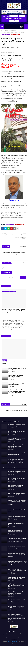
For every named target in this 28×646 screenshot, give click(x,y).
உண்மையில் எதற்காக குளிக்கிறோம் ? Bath (16, 510)
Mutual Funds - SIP (6, 34)
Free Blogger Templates (14, 643)
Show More (24, 404)
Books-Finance (9, 18)
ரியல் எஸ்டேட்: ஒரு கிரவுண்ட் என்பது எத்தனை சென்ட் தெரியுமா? (14, 362)
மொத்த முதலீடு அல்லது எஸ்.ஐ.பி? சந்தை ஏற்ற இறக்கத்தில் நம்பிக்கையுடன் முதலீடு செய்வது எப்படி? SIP (17, 563)
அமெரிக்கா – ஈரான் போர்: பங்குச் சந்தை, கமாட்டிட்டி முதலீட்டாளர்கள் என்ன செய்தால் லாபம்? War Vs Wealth (17, 540)
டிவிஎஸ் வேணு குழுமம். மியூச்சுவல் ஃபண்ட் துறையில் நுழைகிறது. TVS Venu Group (17, 608)
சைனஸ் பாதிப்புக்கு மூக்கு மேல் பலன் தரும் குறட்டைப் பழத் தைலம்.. (16, 438)
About (12, 638)
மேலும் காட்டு (23, 246)
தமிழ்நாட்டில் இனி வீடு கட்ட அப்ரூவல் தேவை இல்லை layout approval (17, 369)
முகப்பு (3, 30)
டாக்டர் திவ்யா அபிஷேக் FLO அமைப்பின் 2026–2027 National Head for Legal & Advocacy (17, 571)
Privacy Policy (14, 639)
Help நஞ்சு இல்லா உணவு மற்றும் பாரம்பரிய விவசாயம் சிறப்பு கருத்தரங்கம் (15, 377)
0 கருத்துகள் (23, 263)
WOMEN (16, 18)
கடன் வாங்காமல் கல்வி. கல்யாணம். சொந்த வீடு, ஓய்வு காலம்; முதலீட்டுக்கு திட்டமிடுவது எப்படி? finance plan (16, 461)
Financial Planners (14, 20)
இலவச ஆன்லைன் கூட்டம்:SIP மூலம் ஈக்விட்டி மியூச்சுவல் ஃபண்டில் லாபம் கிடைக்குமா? (16, 555)
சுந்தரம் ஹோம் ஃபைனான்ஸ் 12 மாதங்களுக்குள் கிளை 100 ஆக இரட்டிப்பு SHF (15, 532)
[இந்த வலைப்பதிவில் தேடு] (11, 277)
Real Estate (22, 16)
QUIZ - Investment (14, 16)
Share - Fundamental (10, 30)
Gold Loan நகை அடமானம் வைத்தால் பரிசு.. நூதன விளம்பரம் (16, 383)
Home (7, 638)
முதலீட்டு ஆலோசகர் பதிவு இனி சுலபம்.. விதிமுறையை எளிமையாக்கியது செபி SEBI (17, 585)
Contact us (19, 638)
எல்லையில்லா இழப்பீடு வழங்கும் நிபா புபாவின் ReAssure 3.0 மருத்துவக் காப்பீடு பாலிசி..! (13, 310)
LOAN (20, 18)
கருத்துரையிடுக (5, 268)
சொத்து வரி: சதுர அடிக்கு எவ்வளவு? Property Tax (16, 524)
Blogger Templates (12, 641)
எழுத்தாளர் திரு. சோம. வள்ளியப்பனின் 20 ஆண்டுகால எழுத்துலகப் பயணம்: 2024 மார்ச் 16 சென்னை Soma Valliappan (17, 392)
